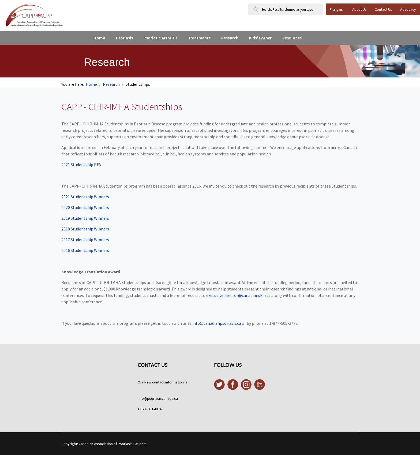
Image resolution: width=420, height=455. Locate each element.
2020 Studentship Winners (85, 207)
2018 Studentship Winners (85, 229)
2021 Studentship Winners (85, 196)
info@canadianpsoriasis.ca (216, 323)
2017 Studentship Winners (85, 239)
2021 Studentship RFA (81, 164)
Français (336, 9)
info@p (143, 398)
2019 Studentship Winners (85, 218)
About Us (359, 9)
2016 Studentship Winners (85, 250)
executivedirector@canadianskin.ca (238, 295)
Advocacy (408, 9)
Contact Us (383, 9)
